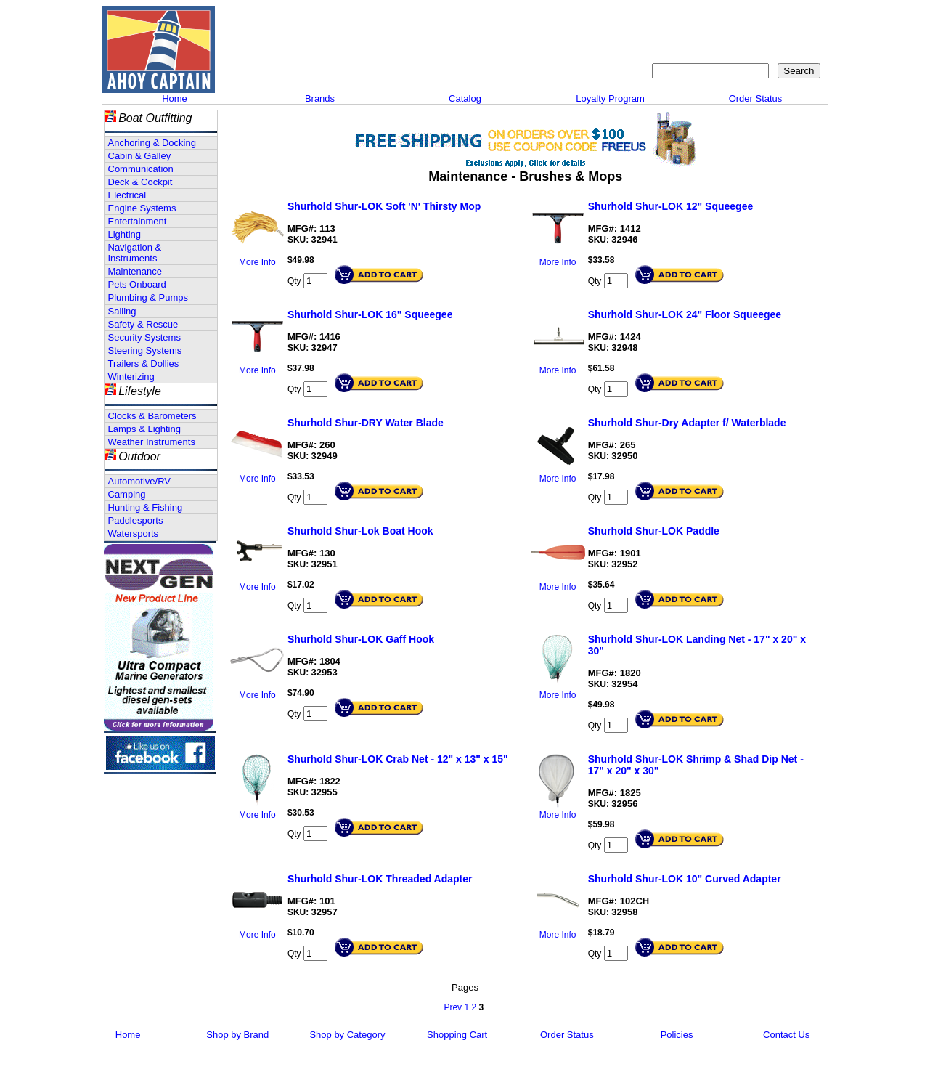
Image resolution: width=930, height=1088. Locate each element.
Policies (677, 1034)
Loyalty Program (610, 98)
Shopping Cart (788, 18)
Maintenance (135, 271)
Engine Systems (142, 208)
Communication (141, 168)
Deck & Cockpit (140, 181)
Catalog (465, 98)
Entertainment (137, 221)
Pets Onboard (137, 284)
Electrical (127, 195)
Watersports (133, 533)
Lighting (125, 234)
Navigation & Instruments (135, 253)
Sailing (122, 311)
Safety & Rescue (143, 324)
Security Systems (144, 337)
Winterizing (131, 376)
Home (174, 98)
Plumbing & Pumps (148, 297)
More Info (257, 262)
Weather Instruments (151, 442)
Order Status (756, 98)
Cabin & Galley (139, 155)
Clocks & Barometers (152, 415)
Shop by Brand (237, 1034)
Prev (453, 1007)
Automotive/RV (139, 481)
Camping (127, 494)
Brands (320, 98)
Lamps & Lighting (144, 428)
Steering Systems (145, 350)
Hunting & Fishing (145, 507)
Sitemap (722, 18)
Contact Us (665, 18)
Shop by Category (347, 1034)
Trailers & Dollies (143, 363)
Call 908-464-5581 (273, 65)
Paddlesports (135, 520)
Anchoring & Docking (152, 142)
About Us (605, 18)
